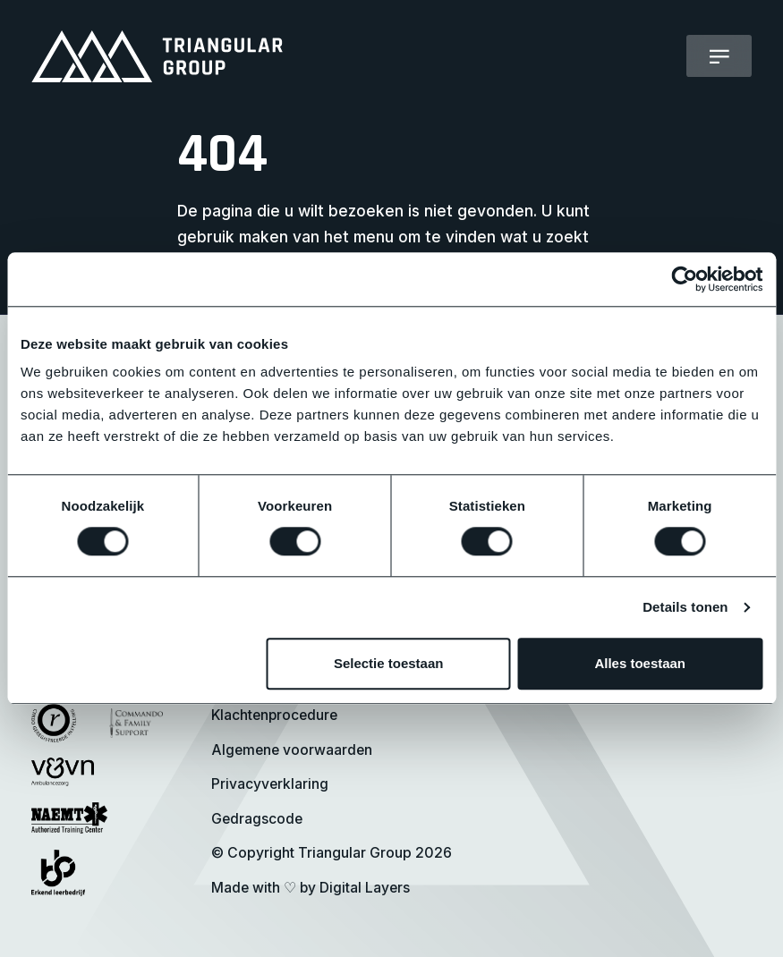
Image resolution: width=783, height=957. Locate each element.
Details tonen (685, 606)
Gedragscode (256, 818)
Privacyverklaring (269, 783)
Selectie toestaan (388, 664)
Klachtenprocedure (275, 715)
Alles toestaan (639, 664)
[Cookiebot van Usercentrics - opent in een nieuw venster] (684, 279)
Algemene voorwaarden (291, 749)
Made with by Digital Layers (311, 887)
